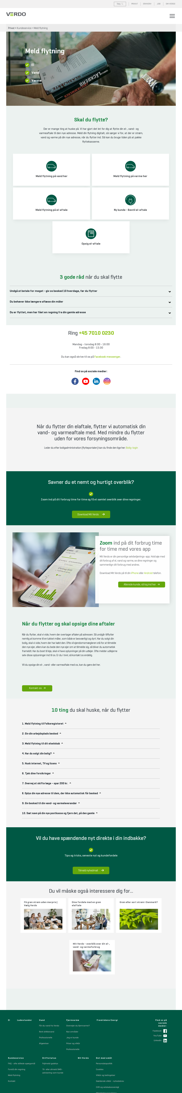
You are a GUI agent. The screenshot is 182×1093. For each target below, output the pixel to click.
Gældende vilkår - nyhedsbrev (110, 1036)
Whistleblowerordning (106, 1048)
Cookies (99, 1025)
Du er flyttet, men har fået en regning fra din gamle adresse (50, 312)
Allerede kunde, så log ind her (142, 585)
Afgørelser (44, 999)
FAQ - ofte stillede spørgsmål (21, 1019)
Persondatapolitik (104, 1019)
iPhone (135, 573)
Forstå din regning (16, 1025)
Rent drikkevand (46, 987)
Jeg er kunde (72, 993)
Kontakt (11, 1036)
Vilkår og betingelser (105, 1031)
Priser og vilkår (73, 999)
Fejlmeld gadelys (50, 1019)
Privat (11, 28)
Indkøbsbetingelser (105, 1066)
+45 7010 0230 (96, 333)
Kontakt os (37, 688)
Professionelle (45, 993)
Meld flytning (41, 28)
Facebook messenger (107, 357)
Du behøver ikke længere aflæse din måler (39, 301)
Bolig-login (132, 448)
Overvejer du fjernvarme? (78, 981)
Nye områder (72, 987)
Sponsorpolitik (103, 1054)
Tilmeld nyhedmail (91, 870)
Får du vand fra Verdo (49, 981)
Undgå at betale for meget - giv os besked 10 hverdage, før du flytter (56, 291)
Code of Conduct (104, 1060)
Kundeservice (24, 28)
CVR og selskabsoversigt (107, 1042)
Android (148, 573)
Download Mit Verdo (91, 514)
